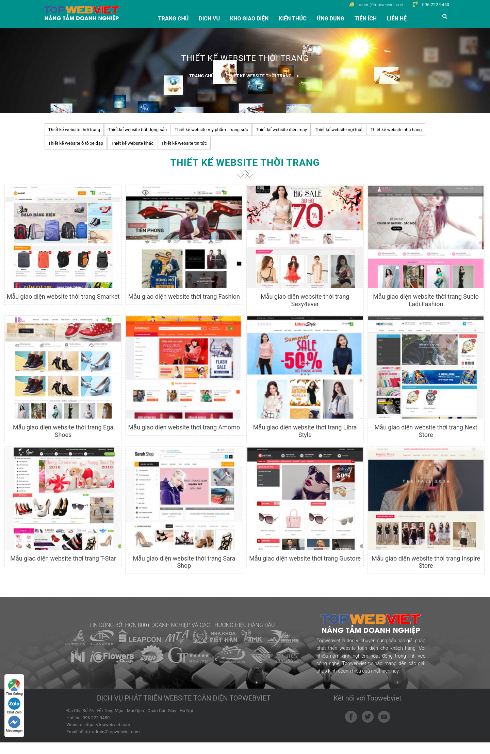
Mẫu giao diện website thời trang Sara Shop (184, 562)
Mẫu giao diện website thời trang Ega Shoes (63, 431)
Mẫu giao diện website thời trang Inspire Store (426, 562)
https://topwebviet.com (107, 724)
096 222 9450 (435, 4)
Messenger (14, 724)
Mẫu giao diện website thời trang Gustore (305, 558)
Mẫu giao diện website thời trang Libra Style (305, 431)
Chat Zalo (14, 705)
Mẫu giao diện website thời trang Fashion (184, 296)
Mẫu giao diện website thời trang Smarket (63, 296)
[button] (445, 16)
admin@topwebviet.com (116, 731)
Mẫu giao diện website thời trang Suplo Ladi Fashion (425, 300)
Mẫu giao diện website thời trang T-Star (63, 558)
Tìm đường (14, 687)
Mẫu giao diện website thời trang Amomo (184, 427)
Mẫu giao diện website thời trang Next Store (425, 431)
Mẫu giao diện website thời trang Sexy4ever (305, 300)
